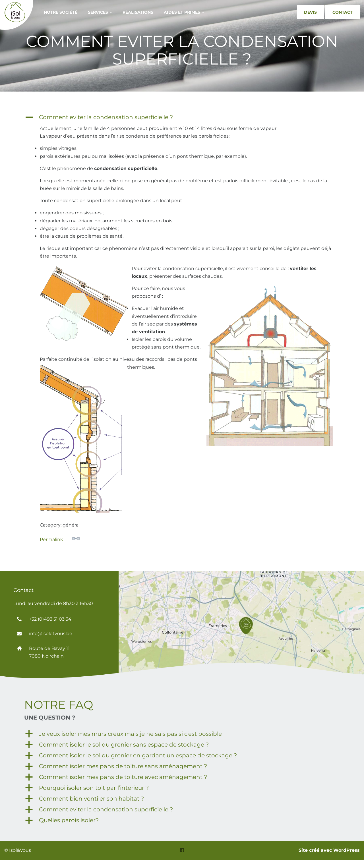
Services (98, 12)
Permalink (60, 538)
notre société (60, 12)
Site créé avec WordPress (329, 850)
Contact (342, 12)
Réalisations (138, 12)
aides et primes (182, 12)
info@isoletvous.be (50, 633)
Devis (310, 12)
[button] (182, 117)
